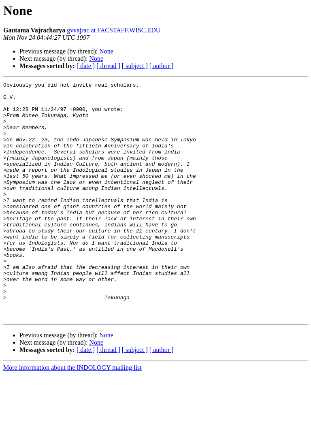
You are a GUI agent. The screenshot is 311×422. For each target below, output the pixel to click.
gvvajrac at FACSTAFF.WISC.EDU (113, 30)
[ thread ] (108, 65)
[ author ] (161, 65)
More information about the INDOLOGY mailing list (72, 414)
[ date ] (86, 65)
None (106, 51)
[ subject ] (135, 65)
